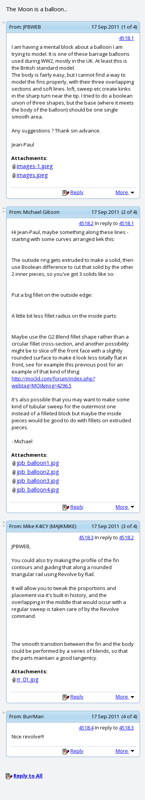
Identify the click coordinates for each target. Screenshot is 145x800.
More (126, 192)
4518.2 (86, 223)
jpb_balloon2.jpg (38, 471)
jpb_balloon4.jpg (38, 489)
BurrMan (33, 716)
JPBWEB (32, 26)
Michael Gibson (41, 211)
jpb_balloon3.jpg (38, 480)
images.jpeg (32, 175)
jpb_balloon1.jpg (38, 462)
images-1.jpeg (35, 166)
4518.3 (86, 537)
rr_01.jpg (28, 679)
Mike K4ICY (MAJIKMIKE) (49, 526)
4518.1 (126, 37)
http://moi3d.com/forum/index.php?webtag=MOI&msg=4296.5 (53, 382)
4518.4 (86, 727)
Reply (77, 192)
